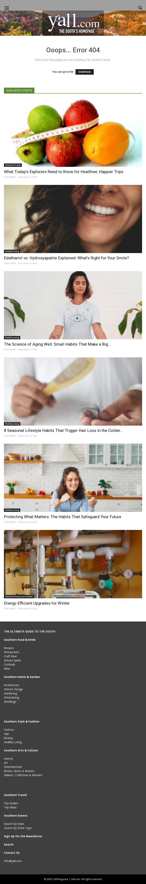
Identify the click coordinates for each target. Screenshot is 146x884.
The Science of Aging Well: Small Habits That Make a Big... (57, 344)
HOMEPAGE (84, 72)
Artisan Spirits (12, 660)
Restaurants (11, 652)
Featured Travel (13, 165)
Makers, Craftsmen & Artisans (23, 775)
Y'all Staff (9, 176)
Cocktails (9, 664)
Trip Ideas (10, 807)
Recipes (9, 648)
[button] (140, 8)
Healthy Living (12, 251)
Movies (29, 771)
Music (17, 771)
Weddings (10, 701)
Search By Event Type (18, 828)
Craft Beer (10, 656)
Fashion (9, 730)
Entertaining (11, 697)
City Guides (11, 803)
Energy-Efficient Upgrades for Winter (37, 603)
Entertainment (13, 767)
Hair (6, 734)
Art (6, 763)
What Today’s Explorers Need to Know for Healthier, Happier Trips (63, 171)
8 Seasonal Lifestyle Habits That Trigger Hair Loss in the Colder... (63, 430)
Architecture (11, 685)
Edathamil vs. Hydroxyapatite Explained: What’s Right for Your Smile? (66, 258)
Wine (7, 668)
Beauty (8, 738)
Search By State (14, 824)
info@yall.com (13, 861)
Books (8, 771)
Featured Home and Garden (19, 596)
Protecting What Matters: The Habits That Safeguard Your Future (62, 516)
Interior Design (13, 689)
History (8, 758)
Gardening (10, 693)
